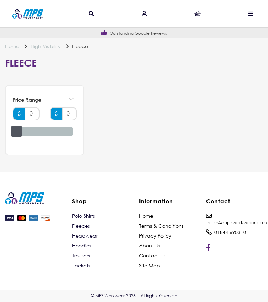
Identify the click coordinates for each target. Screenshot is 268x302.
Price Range (43, 100)
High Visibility (46, 46)
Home (12, 46)
